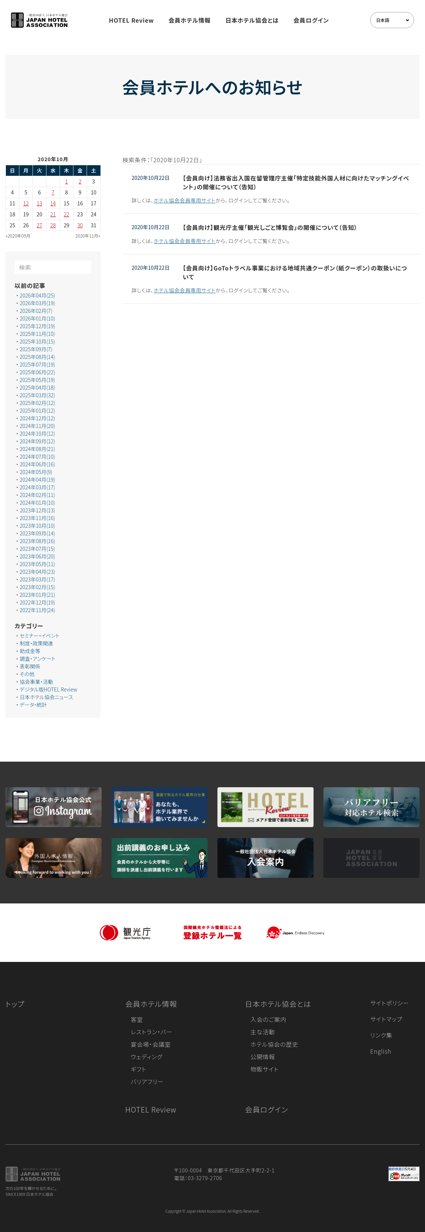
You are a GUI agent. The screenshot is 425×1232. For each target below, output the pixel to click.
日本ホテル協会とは (252, 20)
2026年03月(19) (37, 303)
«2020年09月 (18, 235)
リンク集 (381, 1035)
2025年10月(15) (37, 341)
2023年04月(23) (37, 571)
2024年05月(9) (36, 471)
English (380, 1051)
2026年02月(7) (36, 310)
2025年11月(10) (37, 333)
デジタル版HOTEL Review (48, 689)
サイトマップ (386, 1019)
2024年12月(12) (37, 418)
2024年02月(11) (37, 495)
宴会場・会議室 (151, 1044)
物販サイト (264, 1069)
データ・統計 (33, 704)
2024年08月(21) (37, 448)
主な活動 (262, 1031)
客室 (137, 1019)
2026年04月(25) (37, 295)
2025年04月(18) (37, 387)
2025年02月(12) (37, 402)
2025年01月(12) (37, 410)
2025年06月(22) (37, 372)
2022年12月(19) (37, 602)
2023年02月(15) (37, 587)
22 (66, 214)
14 (53, 203)
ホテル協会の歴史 (274, 1044)
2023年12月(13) (37, 510)
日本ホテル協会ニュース (46, 697)
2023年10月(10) (37, 525)
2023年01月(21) (37, 594)
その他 (27, 674)
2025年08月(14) (37, 356)
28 (53, 225)
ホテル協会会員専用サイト (184, 200)
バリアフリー (147, 1081)
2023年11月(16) (37, 518)
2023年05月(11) (37, 564)
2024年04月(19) (37, 479)
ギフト (139, 1069)
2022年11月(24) (37, 610)
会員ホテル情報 (189, 20)
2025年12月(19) (37, 326)
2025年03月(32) (37, 395)
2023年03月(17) (37, 579)
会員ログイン (311, 20)
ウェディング (147, 1056)
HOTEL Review (131, 20)
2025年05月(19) (37, 379)
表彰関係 (30, 666)
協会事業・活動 (36, 681)
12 (26, 203)
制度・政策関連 (36, 643)
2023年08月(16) (37, 541)
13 (39, 203)
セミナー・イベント (40, 635)
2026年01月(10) (37, 318)
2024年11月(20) (37, 425)
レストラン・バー (151, 1031)
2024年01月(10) (37, 502)
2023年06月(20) (37, 556)
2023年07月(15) (37, 548)
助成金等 (30, 651)
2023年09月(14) (37, 533)
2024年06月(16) (37, 464)
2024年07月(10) (37, 456)
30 (80, 225)
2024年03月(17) (37, 487)
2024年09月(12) (37, 441)
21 (53, 214)
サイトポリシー (389, 1002)
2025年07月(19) (37, 364)
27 (39, 225)
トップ (14, 1003)
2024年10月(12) (37, 433)
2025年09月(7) (36, 349)
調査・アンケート (38, 658)
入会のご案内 (268, 1019)
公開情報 (262, 1056)
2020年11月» (88, 235)
